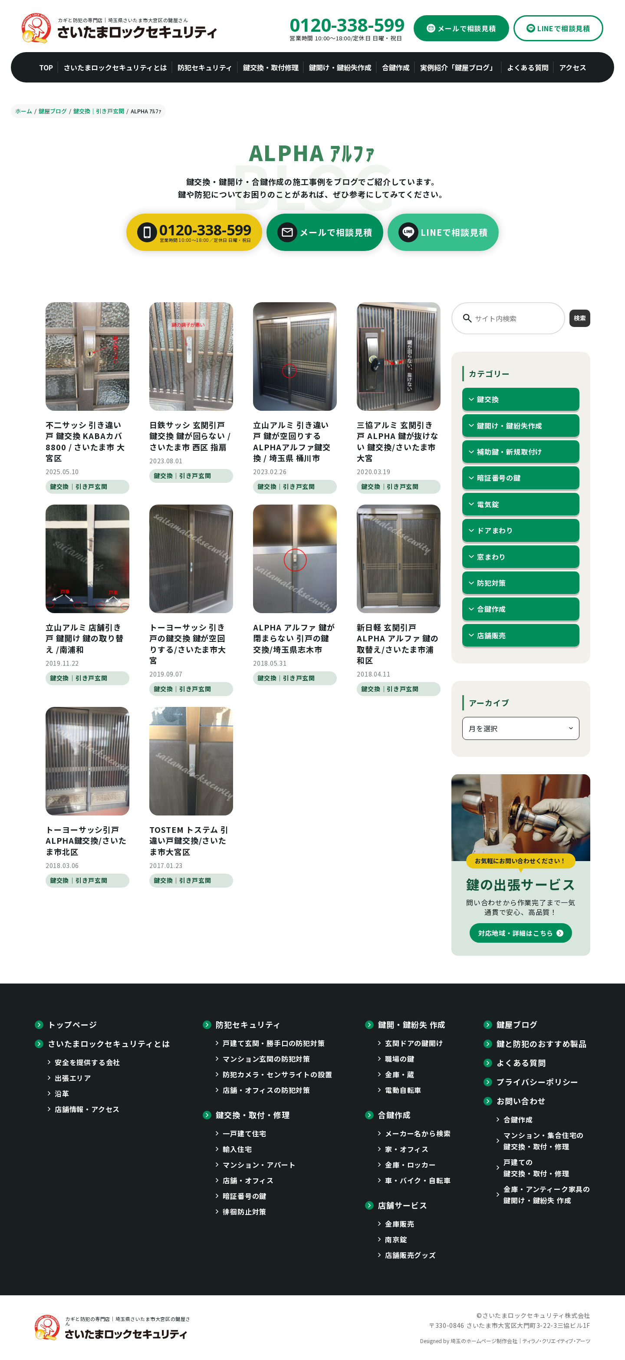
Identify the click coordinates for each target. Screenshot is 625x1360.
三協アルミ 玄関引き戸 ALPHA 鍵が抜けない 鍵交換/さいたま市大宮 (398, 441)
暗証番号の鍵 (499, 477)
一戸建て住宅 (244, 1133)
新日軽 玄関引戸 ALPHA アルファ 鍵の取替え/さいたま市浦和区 (398, 643)
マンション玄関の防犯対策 (266, 1058)
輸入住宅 (237, 1149)
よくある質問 (521, 1062)
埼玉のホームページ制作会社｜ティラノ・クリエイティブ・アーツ (520, 1340)
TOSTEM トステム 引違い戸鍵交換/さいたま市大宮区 (189, 840)
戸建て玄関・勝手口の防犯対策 (274, 1043)
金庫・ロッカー (410, 1164)
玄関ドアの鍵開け (414, 1043)
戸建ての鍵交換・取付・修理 (536, 1167)
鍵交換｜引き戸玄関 (78, 486)
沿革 (62, 1093)
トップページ (72, 1024)
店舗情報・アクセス (87, 1109)
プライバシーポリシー (538, 1081)
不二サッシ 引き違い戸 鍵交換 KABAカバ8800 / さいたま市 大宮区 (85, 441)
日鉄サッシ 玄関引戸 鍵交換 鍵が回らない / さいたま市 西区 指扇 (190, 435)
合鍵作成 (491, 609)
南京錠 (396, 1239)
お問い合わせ (521, 1100)
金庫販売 (399, 1223)
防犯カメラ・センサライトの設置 (277, 1074)
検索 (580, 318)
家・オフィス (407, 1149)
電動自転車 (403, 1090)
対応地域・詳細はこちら (515, 932)
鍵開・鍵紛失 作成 (412, 1024)
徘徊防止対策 (244, 1211)
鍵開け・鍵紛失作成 (510, 425)
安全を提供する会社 (87, 1062)
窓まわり (491, 556)
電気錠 (488, 504)
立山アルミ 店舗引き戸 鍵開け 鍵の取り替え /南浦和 (85, 637)
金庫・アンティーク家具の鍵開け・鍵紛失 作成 (546, 1194)
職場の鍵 (399, 1058)
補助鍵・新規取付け (510, 451)
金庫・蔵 (399, 1074)
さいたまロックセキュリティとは (109, 1043)
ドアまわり (495, 530)
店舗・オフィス (248, 1180)
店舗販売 (491, 635)
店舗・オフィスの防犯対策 (266, 1090)
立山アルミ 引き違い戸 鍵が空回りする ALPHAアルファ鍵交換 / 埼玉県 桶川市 (292, 441)
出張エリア (73, 1078)
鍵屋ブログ (517, 1024)
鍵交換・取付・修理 (252, 1114)
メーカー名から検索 (418, 1133)
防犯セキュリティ (248, 1024)
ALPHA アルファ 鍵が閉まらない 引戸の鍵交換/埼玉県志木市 (294, 637)
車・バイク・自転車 (418, 1180)
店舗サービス (402, 1205)
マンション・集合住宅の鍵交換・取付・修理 (543, 1141)
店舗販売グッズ (410, 1255)
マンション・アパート (259, 1164)
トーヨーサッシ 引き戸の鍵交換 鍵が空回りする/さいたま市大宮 (187, 643)
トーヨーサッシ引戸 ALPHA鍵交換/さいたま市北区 (86, 840)
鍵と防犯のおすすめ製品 (542, 1043)
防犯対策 (491, 583)
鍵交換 (488, 399)
